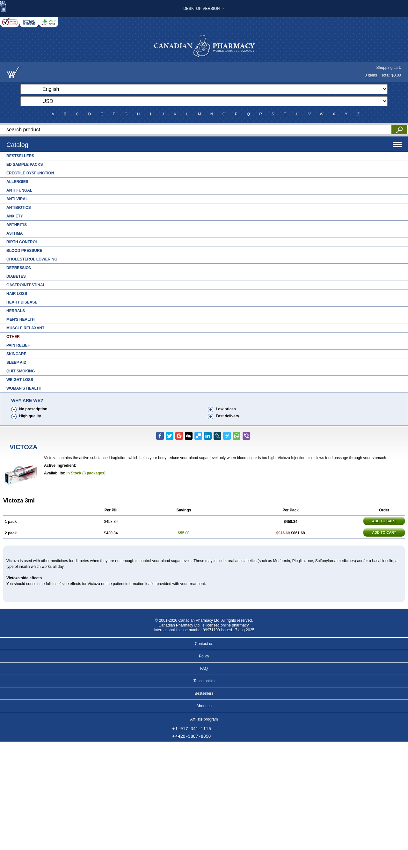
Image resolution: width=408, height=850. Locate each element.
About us (203, 706)
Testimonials (204, 681)
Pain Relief (18, 345)
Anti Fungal (19, 190)
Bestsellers (20, 156)
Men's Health (20, 319)
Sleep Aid (16, 362)
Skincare (16, 354)
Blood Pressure (24, 250)
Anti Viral (17, 199)
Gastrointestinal (25, 285)
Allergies (17, 182)
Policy (204, 656)
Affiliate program (204, 719)
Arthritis (16, 225)
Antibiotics (18, 207)
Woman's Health (23, 388)
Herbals (15, 311)
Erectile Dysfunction (30, 173)
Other (13, 336)
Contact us (204, 643)
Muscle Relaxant (25, 328)
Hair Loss (16, 293)
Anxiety (14, 216)
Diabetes (16, 276)
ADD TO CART (384, 521)
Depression (19, 268)
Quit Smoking (20, 371)
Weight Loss (19, 379)
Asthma (14, 233)
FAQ (204, 668)
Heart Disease (21, 302)
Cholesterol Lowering (31, 259)
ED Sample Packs (24, 164)
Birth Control (22, 242)
